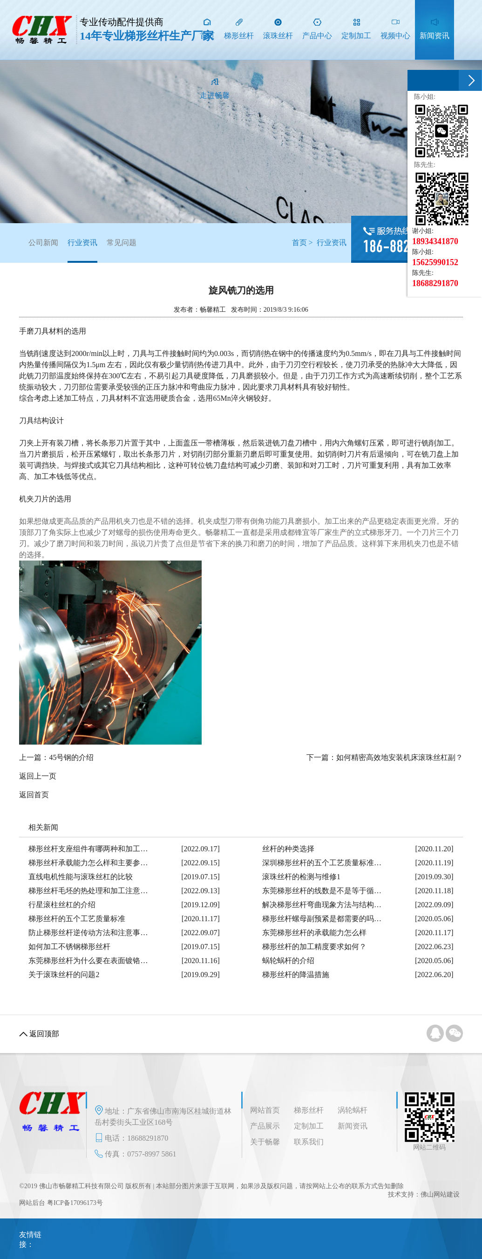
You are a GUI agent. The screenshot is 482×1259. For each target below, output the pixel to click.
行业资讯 (82, 251)
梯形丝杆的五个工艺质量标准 (76, 919)
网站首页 (265, 1110)
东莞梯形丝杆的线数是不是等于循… (321, 891)
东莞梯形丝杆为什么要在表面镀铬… (88, 961)
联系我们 (309, 1142)
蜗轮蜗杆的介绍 (288, 961)
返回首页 (34, 795)
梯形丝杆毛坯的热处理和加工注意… (88, 891)
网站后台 (32, 1202)
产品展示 (265, 1126)
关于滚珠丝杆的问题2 (63, 974)
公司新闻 (43, 242)
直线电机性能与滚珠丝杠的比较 (80, 877)
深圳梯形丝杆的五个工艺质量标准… (321, 863)
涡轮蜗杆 (352, 1110)
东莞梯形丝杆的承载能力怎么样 (314, 933)
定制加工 (309, 1126)
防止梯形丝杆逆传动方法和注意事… (88, 933)
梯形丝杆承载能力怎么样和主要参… (88, 863)
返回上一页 (37, 776)
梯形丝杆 (309, 1110)
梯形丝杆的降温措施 (295, 974)
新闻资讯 (352, 1126)
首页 (299, 242)
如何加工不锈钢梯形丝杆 (69, 947)
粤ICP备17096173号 (75, 1202)
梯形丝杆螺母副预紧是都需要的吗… (321, 919)
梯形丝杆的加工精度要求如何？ (314, 947)
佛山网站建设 (440, 1194)
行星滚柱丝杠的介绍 (61, 905)
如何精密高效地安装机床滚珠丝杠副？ (399, 757)
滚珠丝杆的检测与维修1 (301, 877)
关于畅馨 (265, 1142)
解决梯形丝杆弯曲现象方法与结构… (321, 905)
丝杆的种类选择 (288, 849)
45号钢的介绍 (71, 757)
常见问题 (121, 242)
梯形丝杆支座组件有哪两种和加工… (88, 849)
